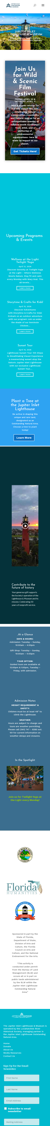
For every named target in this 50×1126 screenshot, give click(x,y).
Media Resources (12, 1000)
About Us (8, 997)
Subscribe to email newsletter (19, 1057)
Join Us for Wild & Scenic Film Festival (25, 81)
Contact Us (9, 1003)
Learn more (25, 288)
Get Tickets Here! (25, 151)
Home (6, 990)
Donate (7, 993)
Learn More (24, 437)
